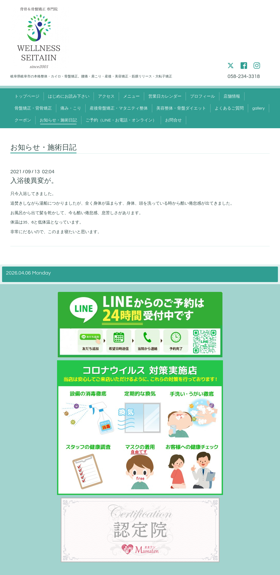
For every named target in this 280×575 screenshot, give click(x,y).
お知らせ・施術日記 (58, 120)
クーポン (23, 120)
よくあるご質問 (229, 108)
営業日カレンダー (164, 96)
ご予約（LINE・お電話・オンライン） (121, 120)
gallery (258, 108)
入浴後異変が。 (34, 180)
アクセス (106, 96)
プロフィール (202, 96)
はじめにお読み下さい (68, 96)
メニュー (131, 96)
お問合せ (173, 120)
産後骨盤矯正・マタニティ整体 (119, 108)
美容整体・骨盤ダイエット (181, 108)
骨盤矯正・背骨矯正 (33, 108)
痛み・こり (70, 108)
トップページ (27, 96)
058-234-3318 (244, 76)
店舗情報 (231, 96)
